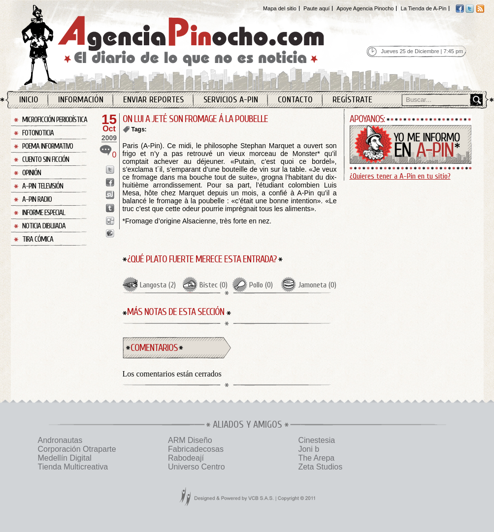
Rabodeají (186, 458)
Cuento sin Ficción (45, 160)
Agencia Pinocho (194, 45)
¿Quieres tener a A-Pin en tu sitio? (400, 176)
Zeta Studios (320, 467)
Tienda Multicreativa (73, 467)
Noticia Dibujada (44, 226)
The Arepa (316, 458)
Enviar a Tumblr (110, 208)
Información (80, 99)
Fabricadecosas (196, 449)
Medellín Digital (65, 458)
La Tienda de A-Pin (423, 8)
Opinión (31, 173)
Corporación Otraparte (77, 449)
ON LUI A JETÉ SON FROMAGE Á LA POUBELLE (195, 119)
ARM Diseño (190, 440)
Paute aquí (316, 8)
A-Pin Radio (37, 199)
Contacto (295, 99)
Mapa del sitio (279, 8)
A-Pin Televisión (42, 186)
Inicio (28, 99)
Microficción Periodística (54, 120)
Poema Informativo (47, 146)
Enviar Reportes (153, 99)
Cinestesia (316, 440)
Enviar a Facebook (110, 182)
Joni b (308, 449)
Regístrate (352, 99)
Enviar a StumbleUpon (110, 195)
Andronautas (60, 440)
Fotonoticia (38, 133)
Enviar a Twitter (110, 169)
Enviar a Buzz (110, 233)
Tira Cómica (37, 239)
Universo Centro (196, 467)
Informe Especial (43, 213)
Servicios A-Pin (230, 99)
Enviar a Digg (110, 221)
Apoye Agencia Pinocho (365, 8)
